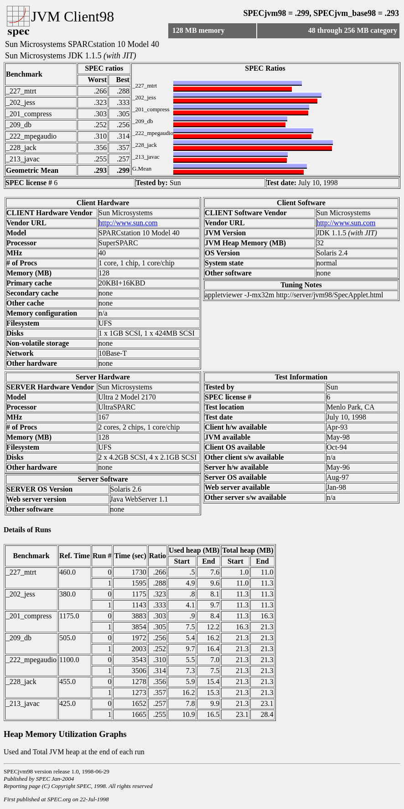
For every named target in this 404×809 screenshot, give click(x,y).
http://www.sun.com (128, 223)
